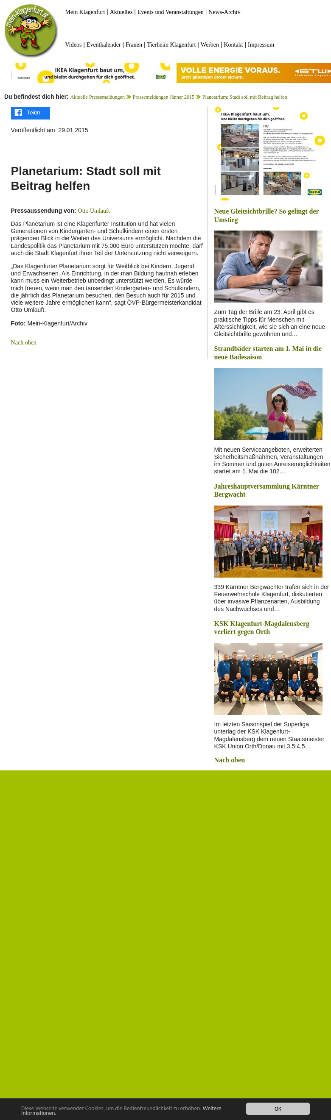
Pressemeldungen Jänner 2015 (163, 97)
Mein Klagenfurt (85, 12)
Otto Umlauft (94, 211)
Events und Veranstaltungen (170, 12)
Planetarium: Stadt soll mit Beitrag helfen (244, 97)
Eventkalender (104, 45)
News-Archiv (224, 12)
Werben (210, 45)
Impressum (261, 45)
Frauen (134, 45)
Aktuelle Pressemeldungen (97, 97)
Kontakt (233, 45)
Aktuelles (121, 12)
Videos (73, 45)
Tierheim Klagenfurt (171, 45)
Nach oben (23, 342)
